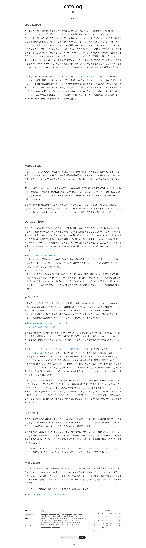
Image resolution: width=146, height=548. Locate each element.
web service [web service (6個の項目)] (56, 527)
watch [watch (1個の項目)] (77, 525)
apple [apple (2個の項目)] (62, 514)
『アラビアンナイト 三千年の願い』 (90, 77)
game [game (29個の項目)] (61, 518)
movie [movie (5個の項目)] (67, 520)
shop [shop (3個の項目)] (78, 522)
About (28, 522)
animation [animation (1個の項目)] (52, 514)
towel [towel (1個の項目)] (72, 525)
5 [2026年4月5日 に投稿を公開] (119, 517)
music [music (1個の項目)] (72, 520)
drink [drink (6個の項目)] (68, 516)
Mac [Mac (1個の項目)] (55, 520)
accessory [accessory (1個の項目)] (44, 514)
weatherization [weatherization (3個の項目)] (46, 527)
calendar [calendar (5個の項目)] (44, 516)
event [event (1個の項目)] (73, 516)
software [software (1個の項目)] (44, 525)
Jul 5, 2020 (32, 297)
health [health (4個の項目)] (71, 518)
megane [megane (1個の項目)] (61, 520)
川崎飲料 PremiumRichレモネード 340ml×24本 (47, 323)
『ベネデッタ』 (64, 34)
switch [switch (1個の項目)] (58, 525)
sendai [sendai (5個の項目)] (69, 522)
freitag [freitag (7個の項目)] (43, 518)
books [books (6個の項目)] (80, 514)
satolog (73, 6)
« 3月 (95, 530)
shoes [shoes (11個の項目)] (74, 522)
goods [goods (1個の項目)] (66, 518)
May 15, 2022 (33, 166)
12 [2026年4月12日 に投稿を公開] (119, 520)
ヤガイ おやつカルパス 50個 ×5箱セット (44, 327)
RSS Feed (29, 526)
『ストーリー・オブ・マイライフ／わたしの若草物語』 (56, 349)
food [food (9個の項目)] (81, 516)
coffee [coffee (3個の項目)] (59, 516)
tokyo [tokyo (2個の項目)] (63, 525)
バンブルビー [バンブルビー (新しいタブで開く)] (75, 468)
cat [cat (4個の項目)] (49, 516)
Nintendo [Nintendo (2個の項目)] (78, 520)
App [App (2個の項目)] (58, 514)
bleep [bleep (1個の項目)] (75, 514)
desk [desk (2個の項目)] (64, 516)
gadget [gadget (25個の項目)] (55, 518)
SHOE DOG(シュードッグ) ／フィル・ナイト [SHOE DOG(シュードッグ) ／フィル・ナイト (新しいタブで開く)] (46, 494)
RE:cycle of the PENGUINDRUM (41, 256)
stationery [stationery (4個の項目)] (51, 525)
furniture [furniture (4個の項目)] (49, 518)
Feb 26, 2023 (33, 25)
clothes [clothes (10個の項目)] (53, 516)
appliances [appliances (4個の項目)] (68, 514)
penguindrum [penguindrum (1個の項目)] (45, 522)
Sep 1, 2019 (31, 413)
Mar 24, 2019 (33, 462)
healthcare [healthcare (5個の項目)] (77, 518)
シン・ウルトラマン (35, 270)
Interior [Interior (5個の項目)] (51, 520)
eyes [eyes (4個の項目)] (77, 516)
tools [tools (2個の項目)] (67, 525)
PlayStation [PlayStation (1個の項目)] (55, 522)
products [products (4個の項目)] (62, 522)
